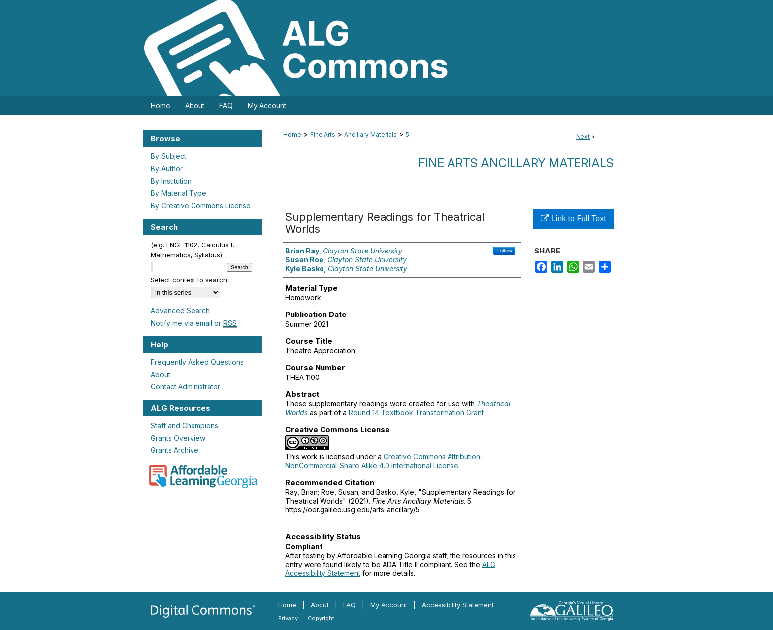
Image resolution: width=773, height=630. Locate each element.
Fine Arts (322, 134)
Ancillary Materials (370, 134)
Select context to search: (190, 280)
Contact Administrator (185, 386)
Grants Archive (174, 450)
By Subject (168, 156)
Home (292, 134)
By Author (167, 168)
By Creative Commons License (201, 205)
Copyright (321, 618)
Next (583, 136)
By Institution (171, 181)
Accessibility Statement (458, 605)
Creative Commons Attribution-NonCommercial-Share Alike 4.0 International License (384, 461)
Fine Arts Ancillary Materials (516, 163)
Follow (504, 250)
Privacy (288, 618)
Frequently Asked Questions (197, 362)
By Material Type (178, 193)
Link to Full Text (573, 218)
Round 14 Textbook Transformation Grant (416, 412)
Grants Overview (178, 438)
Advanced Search (180, 310)
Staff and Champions (184, 425)
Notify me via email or (194, 323)
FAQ (349, 605)
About (160, 374)
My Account (388, 605)
